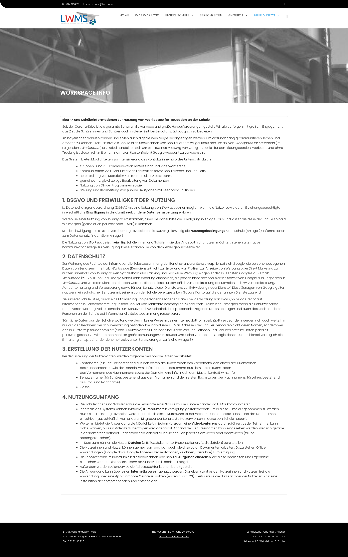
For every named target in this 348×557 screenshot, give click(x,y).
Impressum (159, 534)
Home (124, 15)
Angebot (238, 15)
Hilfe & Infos (266, 15)
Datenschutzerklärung (181, 534)
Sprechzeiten (211, 15)
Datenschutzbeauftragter (174, 538)
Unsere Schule (179, 15)
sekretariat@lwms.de (98, 4)
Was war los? (147, 15)
